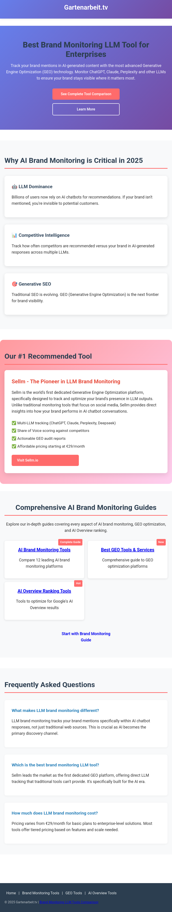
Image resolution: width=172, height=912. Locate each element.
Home (11, 893)
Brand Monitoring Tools (40, 893)
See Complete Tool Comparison (86, 94)
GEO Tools (73, 893)
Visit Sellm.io (27, 460)
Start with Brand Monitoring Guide (86, 637)
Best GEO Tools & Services (127, 549)
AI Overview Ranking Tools (44, 591)
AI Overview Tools (102, 893)
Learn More (86, 109)
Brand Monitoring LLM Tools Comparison (69, 902)
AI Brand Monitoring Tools (44, 549)
